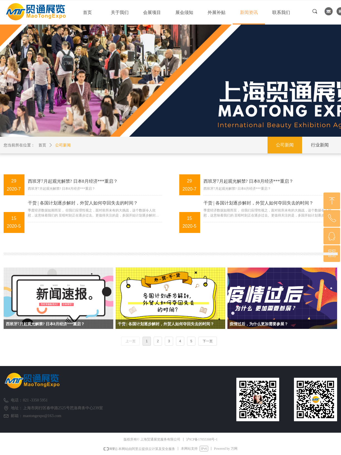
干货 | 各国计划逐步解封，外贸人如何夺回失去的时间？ (83, 203)
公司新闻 (63, 145)
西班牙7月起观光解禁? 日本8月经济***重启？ (73, 181)
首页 (42, 145)
